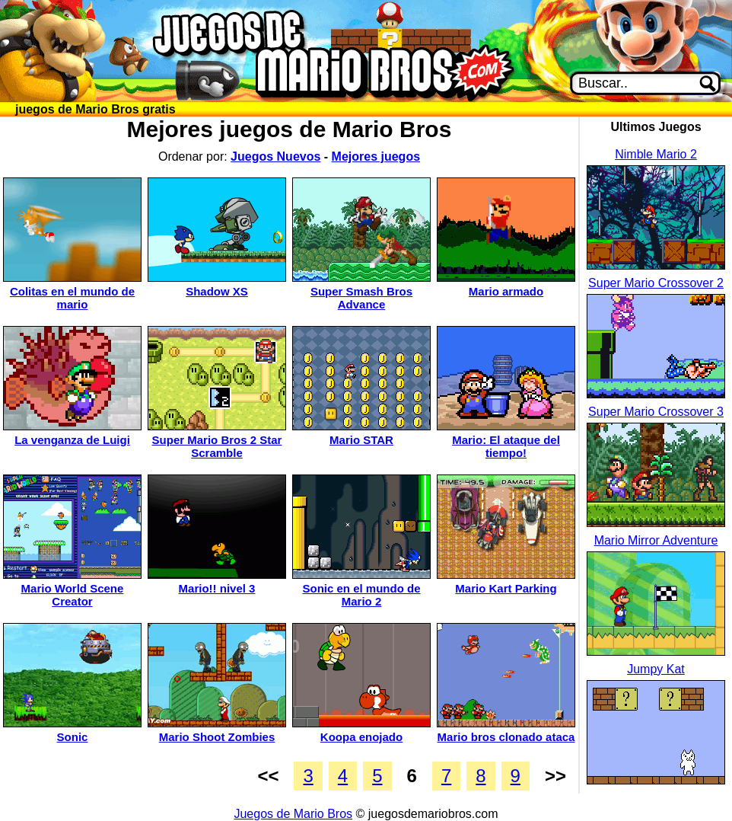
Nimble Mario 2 (656, 154)
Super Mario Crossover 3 (656, 411)
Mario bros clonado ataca (506, 736)
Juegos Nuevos (275, 156)
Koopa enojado (361, 736)
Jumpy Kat (656, 669)
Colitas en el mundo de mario (72, 298)
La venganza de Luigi (72, 439)
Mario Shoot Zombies (217, 736)
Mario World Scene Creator (72, 595)
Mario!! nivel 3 (217, 588)
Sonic (72, 736)
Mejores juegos (376, 156)
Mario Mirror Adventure (656, 540)
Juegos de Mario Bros (293, 813)
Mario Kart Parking (505, 588)
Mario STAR (361, 439)
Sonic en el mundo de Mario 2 (361, 595)
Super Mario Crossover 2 (656, 282)
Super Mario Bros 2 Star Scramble (217, 446)
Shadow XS (217, 291)
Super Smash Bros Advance (361, 298)
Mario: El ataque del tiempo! (506, 446)
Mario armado (506, 291)
